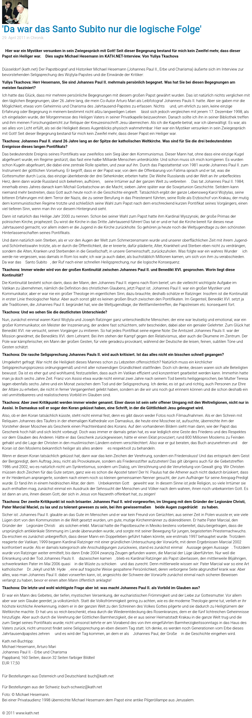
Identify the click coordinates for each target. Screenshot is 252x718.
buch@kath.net (101, 676)
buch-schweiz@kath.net (81, 687)
